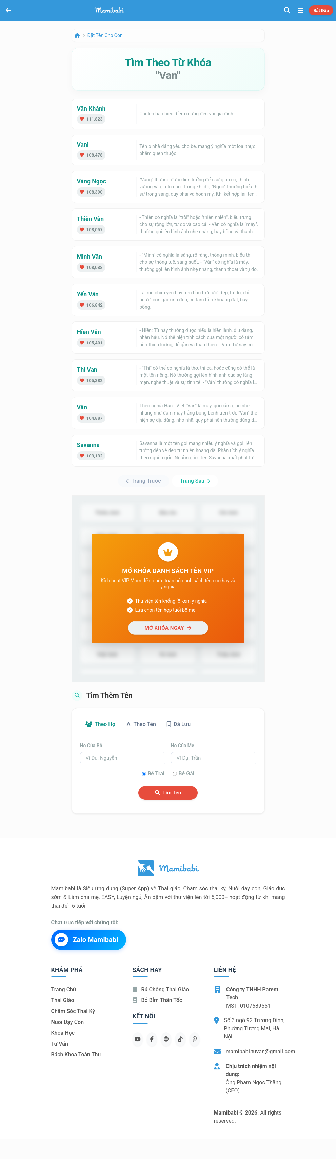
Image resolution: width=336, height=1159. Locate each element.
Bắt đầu (321, 10)
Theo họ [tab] (100, 724)
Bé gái (186, 773)
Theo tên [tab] (141, 724)
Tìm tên (168, 793)
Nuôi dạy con (67, 1022)
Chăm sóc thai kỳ (73, 1011)
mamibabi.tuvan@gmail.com (260, 1051)
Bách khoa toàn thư (76, 1054)
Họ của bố (91, 745)
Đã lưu (179, 724)
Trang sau (195, 481)
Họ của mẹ (182, 745)
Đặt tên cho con (105, 35)
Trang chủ (63, 989)
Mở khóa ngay (167, 628)
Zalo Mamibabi (86, 939)
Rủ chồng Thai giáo (161, 989)
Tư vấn (59, 1044)
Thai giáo (62, 1000)
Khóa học (63, 1033)
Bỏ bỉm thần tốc (157, 1000)
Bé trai (155, 773)
